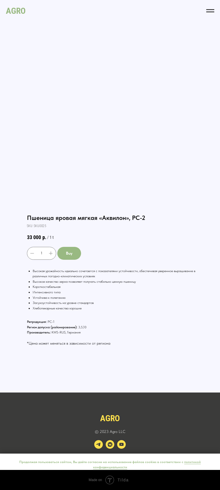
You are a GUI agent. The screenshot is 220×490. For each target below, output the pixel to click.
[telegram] (98, 447)
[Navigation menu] (210, 11)
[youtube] (121, 447)
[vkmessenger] (110, 447)
